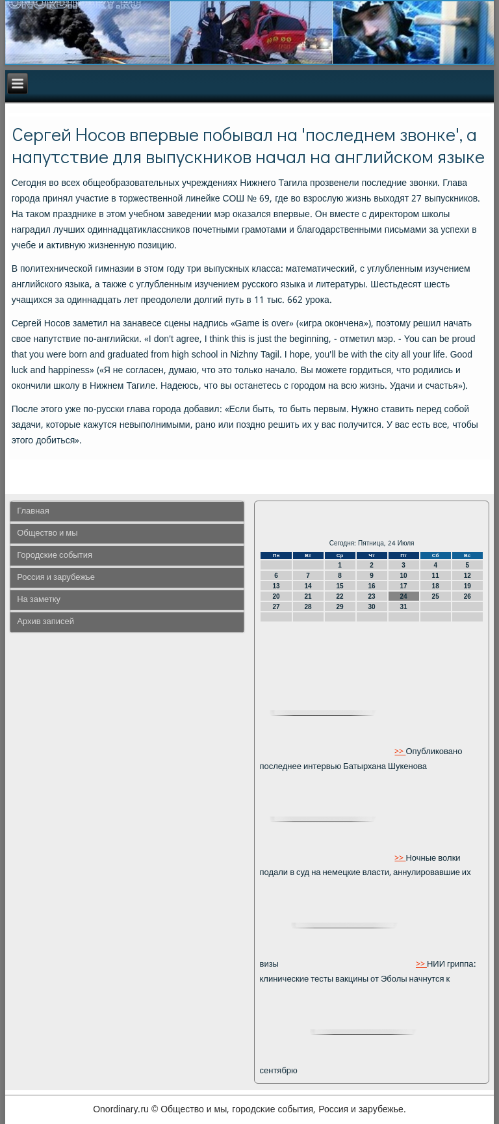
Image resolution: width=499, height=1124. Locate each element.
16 (372, 586)
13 (275, 586)
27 (275, 606)
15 (340, 586)
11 (435, 575)
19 (467, 586)
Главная (33, 511)
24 (403, 596)
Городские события (54, 555)
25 (435, 596)
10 (403, 575)
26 (467, 596)
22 (340, 596)
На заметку (38, 599)
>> (399, 751)
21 (307, 596)
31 (403, 606)
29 (340, 606)
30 (372, 606)
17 (403, 586)
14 (307, 586)
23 (372, 596)
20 (275, 596)
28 (307, 606)
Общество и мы (47, 533)
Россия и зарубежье (56, 577)
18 (435, 586)
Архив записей (45, 621)
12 (467, 575)
